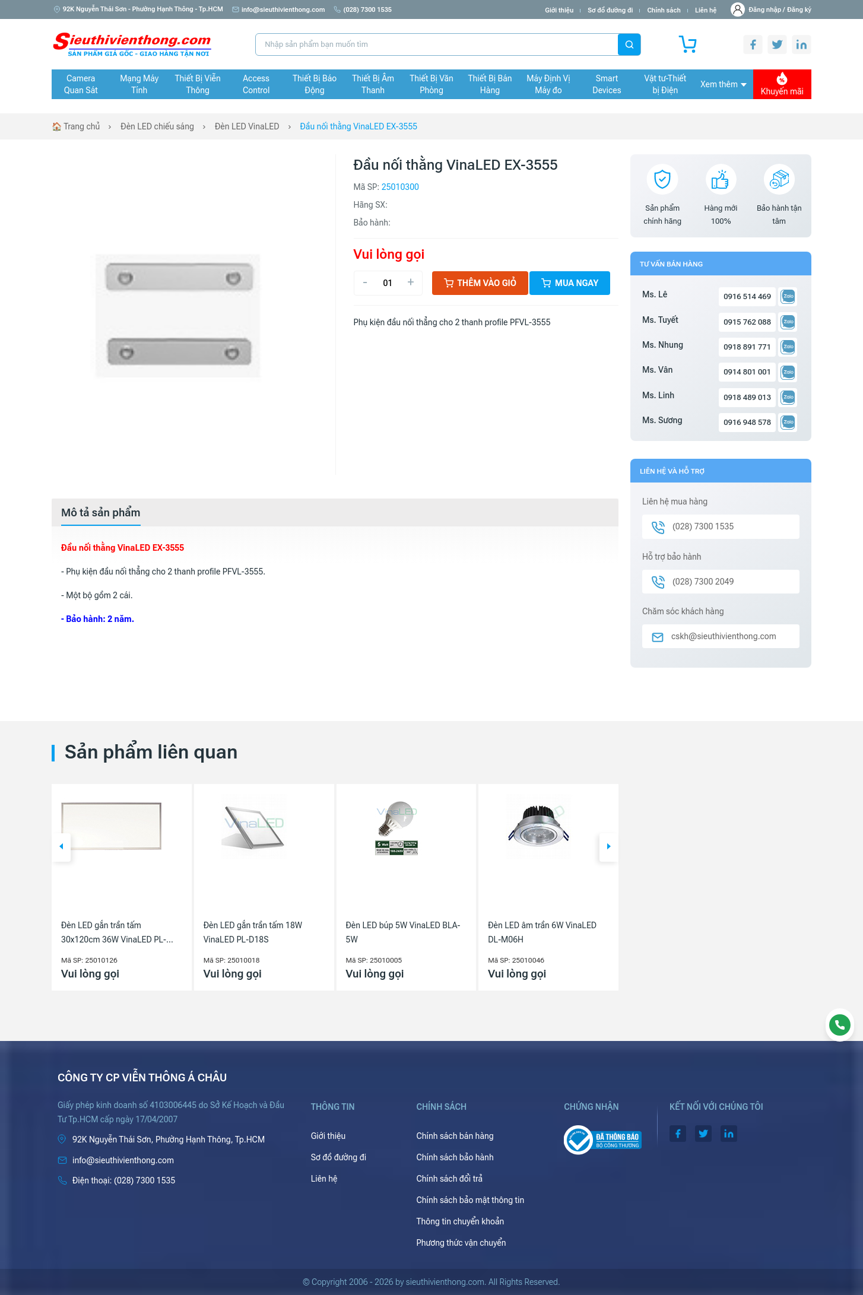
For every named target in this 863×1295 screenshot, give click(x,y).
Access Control (256, 84)
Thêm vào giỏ (480, 283)
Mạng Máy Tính (139, 84)
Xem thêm (723, 84)
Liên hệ (706, 10)
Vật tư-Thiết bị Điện (666, 84)
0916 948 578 (747, 422)
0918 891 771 (747, 346)
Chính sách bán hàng (454, 1136)
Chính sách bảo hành (454, 1157)
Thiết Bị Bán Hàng (490, 84)
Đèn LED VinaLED (247, 126)
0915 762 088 (747, 322)
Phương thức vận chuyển (461, 1243)
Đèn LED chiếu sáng (157, 126)
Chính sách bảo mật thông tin (470, 1200)
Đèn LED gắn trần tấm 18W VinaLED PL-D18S (253, 932)
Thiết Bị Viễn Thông (198, 84)
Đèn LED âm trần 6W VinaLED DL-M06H (542, 932)
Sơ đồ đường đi (610, 10)
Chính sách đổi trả (449, 1178)
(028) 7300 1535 (363, 10)
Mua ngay (569, 283)
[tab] (101, 513)
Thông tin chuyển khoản (460, 1221)
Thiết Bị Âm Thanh (373, 84)
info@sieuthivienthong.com (278, 10)
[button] (61, 847)
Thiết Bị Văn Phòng (431, 84)
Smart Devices (606, 84)
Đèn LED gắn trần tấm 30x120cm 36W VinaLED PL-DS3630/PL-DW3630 (113, 934)
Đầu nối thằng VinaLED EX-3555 (359, 126)
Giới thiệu (559, 10)
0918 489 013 (747, 397)
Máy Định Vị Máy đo (548, 84)
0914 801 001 (747, 371)
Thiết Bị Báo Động (315, 84)
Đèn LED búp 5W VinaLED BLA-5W (403, 932)
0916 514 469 (747, 296)
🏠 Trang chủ (76, 126)
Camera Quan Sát (81, 84)
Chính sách (663, 10)
